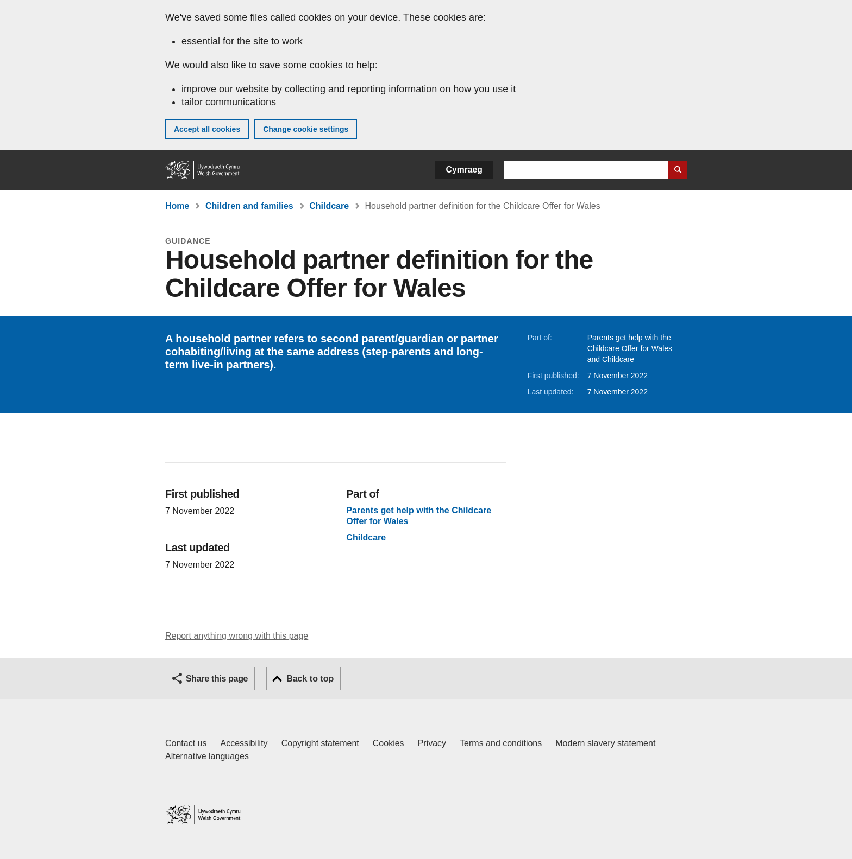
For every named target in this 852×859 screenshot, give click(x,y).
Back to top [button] (310, 678)
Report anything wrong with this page (236, 635)
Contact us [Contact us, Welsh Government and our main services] (185, 743)
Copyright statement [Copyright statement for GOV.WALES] (320, 743)
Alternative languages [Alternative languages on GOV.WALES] (207, 756)
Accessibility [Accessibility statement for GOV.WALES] (243, 743)
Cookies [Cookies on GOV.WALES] (388, 743)
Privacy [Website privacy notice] (432, 743)
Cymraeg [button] (464, 169)
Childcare (329, 206)
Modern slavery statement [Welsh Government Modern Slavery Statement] (605, 743)
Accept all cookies (207, 129)
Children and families (249, 206)
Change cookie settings (305, 129)
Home (177, 206)
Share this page (217, 678)
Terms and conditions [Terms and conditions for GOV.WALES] (501, 743)
